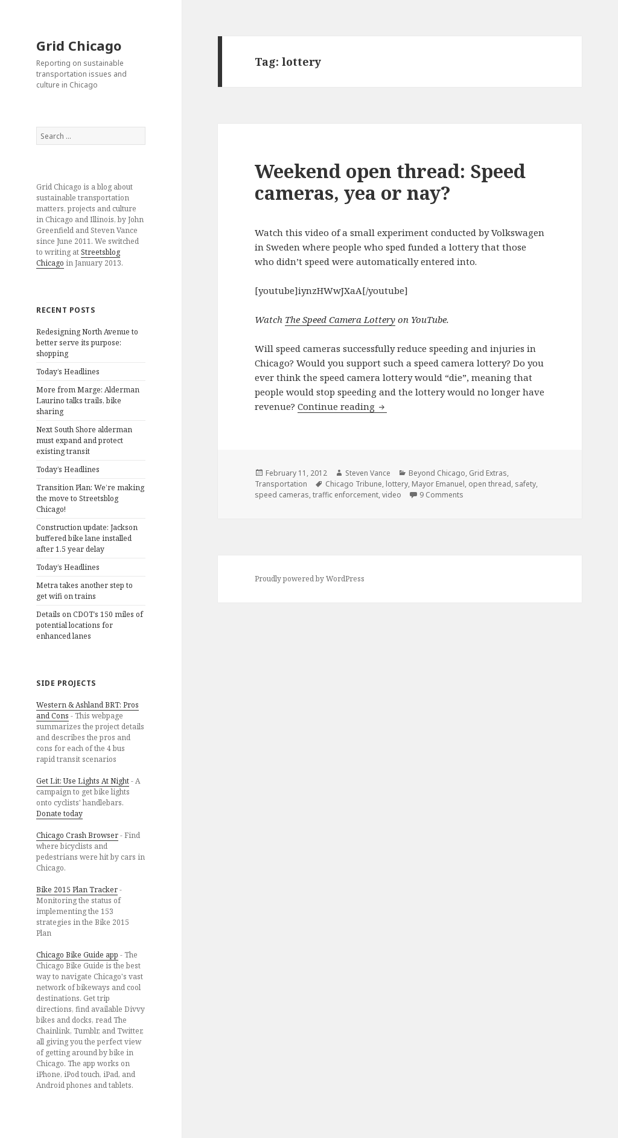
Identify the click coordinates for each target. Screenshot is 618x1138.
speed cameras (282, 495)
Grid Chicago (78, 45)
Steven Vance (367, 473)
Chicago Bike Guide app (77, 955)
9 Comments (441, 495)
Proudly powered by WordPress (310, 579)
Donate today (59, 813)
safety (525, 484)
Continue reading (342, 406)
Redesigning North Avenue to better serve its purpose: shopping (87, 343)
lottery (397, 484)
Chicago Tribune (353, 484)
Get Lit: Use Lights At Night (82, 781)
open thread (489, 484)
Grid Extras (488, 473)
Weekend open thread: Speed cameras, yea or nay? (390, 181)
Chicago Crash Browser (77, 835)
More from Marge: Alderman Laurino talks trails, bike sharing (87, 401)
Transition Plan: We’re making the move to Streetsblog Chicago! (90, 498)
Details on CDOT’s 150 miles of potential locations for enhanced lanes (89, 625)
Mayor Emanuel (438, 484)
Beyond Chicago (437, 473)
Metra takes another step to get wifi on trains (84, 590)
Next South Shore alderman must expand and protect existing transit (84, 440)
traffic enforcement (345, 495)
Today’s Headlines (68, 371)
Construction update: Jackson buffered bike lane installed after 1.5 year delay (87, 538)
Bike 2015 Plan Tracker (77, 889)
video (391, 495)
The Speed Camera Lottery (340, 319)
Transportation (281, 484)
